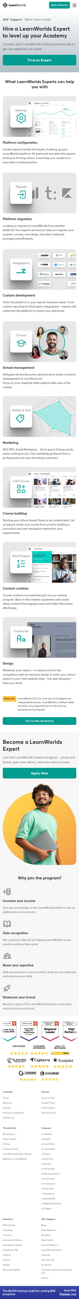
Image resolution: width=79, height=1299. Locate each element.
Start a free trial (59, 5)
